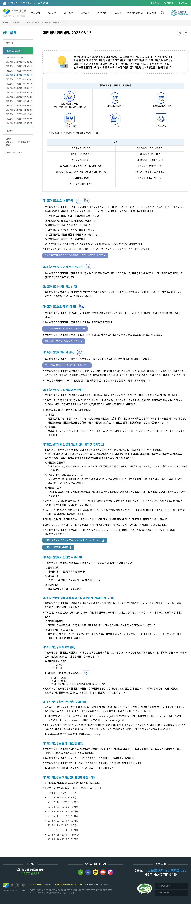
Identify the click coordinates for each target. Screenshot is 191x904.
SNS (179, 31)
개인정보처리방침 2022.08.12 (57, 21)
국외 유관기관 (164, 891)
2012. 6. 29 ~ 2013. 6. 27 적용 (63, 838)
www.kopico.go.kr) (105, 715)
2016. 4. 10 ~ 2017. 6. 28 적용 (63, 815)
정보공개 (17, 21)
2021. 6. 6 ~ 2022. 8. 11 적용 (62, 792)
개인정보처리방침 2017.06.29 (19, 96)
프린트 (185, 31)
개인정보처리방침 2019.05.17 (19, 87)
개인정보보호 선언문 (14, 56)
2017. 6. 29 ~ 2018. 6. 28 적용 (63, 810)
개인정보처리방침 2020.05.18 (19, 82)
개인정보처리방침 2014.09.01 (19, 109)
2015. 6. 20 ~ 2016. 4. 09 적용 (63, 819)
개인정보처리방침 (32, 21)
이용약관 (9, 130)
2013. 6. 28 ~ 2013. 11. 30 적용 (63, 833)
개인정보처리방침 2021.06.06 (19, 78)
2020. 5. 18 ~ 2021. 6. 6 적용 (62, 796)
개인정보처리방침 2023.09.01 (19, 69)
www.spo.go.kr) (73, 719)
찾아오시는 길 (106, 883)
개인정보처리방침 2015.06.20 (19, 104)
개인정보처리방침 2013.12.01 (19, 113)
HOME (5, 21)
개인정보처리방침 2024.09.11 (19, 65)
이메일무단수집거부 (14, 151)
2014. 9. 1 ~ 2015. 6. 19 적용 (62, 824)
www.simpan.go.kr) (94, 733)
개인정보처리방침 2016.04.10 (19, 100)
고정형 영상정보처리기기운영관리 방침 (17, 141)
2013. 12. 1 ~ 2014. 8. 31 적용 (63, 829)
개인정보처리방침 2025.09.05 (19, 61)
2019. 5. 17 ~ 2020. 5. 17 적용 (63, 801)
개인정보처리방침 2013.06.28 (19, 117)
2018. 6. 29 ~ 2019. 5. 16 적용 (63, 806)
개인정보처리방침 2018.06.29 (19, 91)
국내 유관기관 (164, 885)
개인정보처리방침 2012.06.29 (19, 122)
